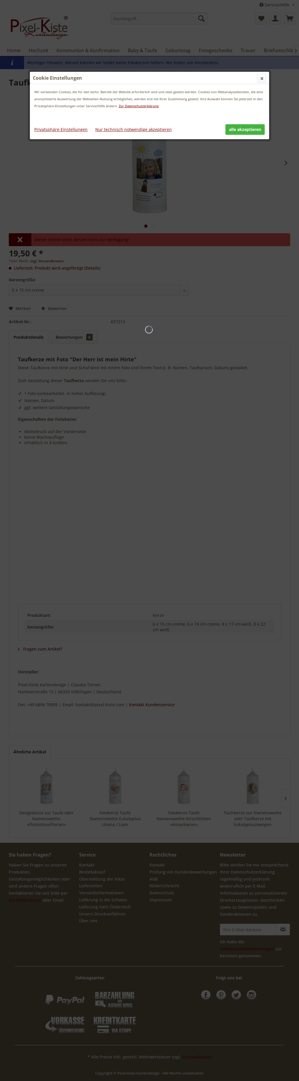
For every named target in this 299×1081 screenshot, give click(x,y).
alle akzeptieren (245, 129)
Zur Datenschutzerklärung (139, 106)
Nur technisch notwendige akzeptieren (133, 129)
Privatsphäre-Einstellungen (61, 129)
